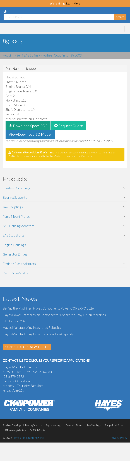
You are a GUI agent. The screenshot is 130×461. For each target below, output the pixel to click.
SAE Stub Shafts (13, 235)
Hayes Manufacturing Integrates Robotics (32, 327)
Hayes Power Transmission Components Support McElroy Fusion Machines (54, 315)
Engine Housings (14, 245)
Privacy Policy (118, 437)
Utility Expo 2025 (15, 321)
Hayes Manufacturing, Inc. (28, 437)
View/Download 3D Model (30, 134)
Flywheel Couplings (16, 188)
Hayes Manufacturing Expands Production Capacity (38, 334)
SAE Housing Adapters (18, 226)
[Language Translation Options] (5, 11)
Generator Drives (15, 254)
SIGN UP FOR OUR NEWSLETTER (27, 346)
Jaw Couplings (13, 207)
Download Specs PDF (28, 125)
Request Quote (68, 125)
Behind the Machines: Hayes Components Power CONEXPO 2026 (48, 308)
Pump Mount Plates (16, 216)
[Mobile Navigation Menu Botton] (121, 29)
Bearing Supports (15, 197)
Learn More (73, 3)
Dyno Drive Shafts (15, 273)
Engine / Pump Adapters (19, 264)
